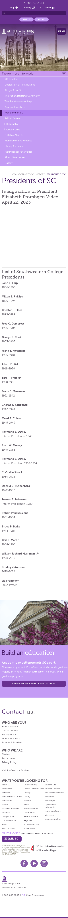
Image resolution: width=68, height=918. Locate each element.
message (23, 895)
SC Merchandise (31, 824)
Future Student (10, 726)
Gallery (9, 163)
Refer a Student (31, 816)
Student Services (52, 789)
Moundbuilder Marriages (18, 151)
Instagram (44, 863)
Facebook (24, 863)
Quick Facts (29, 812)
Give (41, 19)
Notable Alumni (13, 135)
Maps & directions (35, 895)
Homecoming (30, 785)
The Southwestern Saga (18, 101)
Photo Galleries (31, 808)
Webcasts (49, 815)
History (40, 174)
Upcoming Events (53, 811)
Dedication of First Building (20, 84)
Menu (61, 31)
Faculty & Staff (9, 734)
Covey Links (13, 129)
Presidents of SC (14, 112)
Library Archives (14, 146)
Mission (27, 800)
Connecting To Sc (23, 174)
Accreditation (9, 758)
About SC (6, 785)
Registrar (28, 820)
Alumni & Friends (11, 738)
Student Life (50, 785)
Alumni (5, 804)
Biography (12, 124)
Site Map (6, 754)
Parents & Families (12, 742)
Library (27, 797)
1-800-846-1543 (34, 3)
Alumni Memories (15, 157)
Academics (7, 789)
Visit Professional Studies (15, 770)
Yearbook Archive (15, 107)
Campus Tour (8, 816)
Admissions (7, 800)
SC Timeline (11, 79)
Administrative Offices (12, 797)
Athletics (6, 812)
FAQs (4, 824)
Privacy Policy (9, 762)
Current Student (10, 730)
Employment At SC (10, 820)
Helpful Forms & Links (34, 789)
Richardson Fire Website (18, 140)
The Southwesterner (54, 793)
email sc (11, 838)
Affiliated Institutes (10, 808)
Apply (26, 19)
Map (12, 7)
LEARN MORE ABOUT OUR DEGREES (33, 683)
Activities (6, 793)
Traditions (49, 797)
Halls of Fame (8, 828)
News (26, 804)
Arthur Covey (12, 118)
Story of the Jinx (14, 90)
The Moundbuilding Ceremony (22, 96)
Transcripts (50, 800)
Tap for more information (18, 73)
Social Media (29, 828)
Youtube (34, 863)
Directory (27, 7)
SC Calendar (45, 7)
